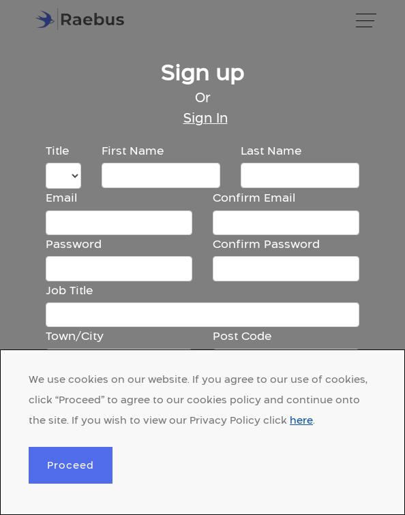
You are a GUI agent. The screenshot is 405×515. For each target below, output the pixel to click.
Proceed (70, 465)
